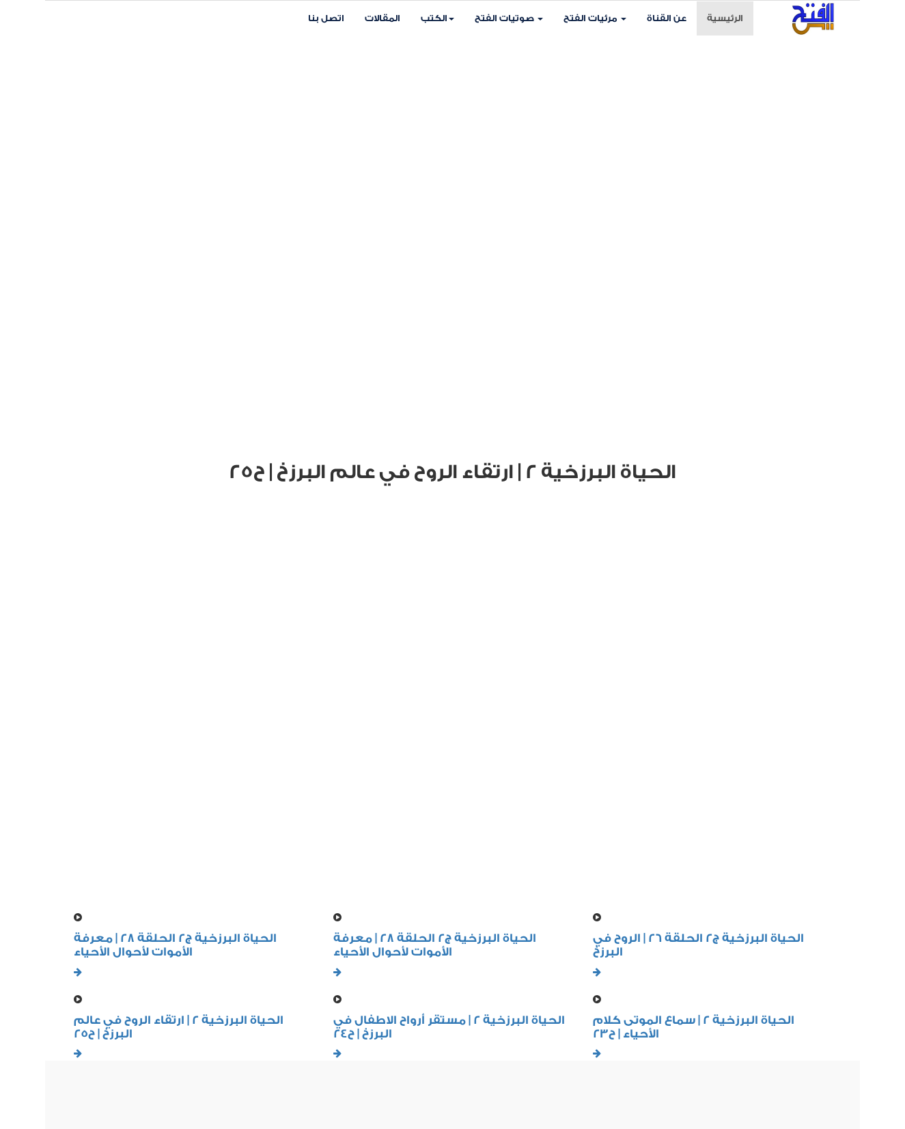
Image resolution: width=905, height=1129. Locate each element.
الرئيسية (730, 17)
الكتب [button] (437, 18)
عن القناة (666, 18)
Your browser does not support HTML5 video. (452, 239)
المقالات (382, 18)
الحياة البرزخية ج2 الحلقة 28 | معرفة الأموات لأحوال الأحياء (175, 945)
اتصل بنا (326, 18)
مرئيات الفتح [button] (594, 18)
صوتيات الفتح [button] (509, 18)
